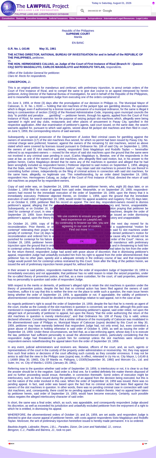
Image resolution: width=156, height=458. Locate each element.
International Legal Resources (119, 18)
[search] (113, 10)
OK (82, 241)
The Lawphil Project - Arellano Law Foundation (28, 438)
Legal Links (142, 18)
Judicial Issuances (58, 18)
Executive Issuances (36, 18)
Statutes (20, 18)
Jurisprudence (95, 18)
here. (91, 229)
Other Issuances (77, 18)
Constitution (8, 18)
